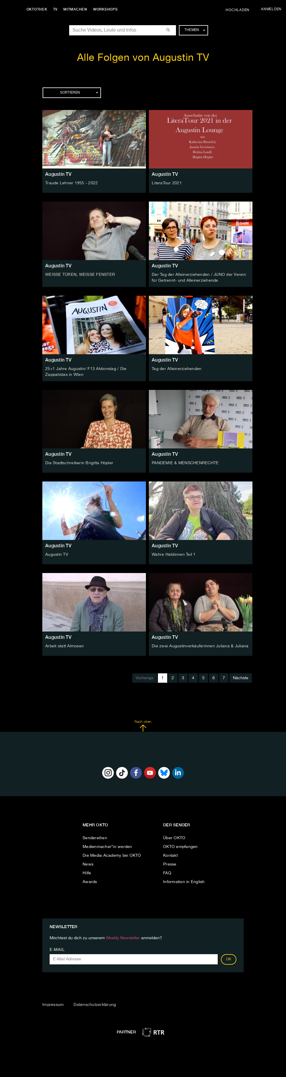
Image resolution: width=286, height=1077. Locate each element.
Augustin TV (58, 174)
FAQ (167, 872)
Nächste (240, 677)
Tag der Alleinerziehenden (176, 369)
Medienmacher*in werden (107, 846)
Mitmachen (77, 9)
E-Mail (57, 949)
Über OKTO (174, 837)
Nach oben (143, 725)
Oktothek (38, 9)
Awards (90, 881)
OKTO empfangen (180, 846)
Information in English (184, 881)
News (88, 863)
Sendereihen (95, 837)
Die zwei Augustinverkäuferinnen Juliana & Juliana (200, 646)
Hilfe (87, 872)
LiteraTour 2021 (167, 183)
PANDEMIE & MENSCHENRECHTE (185, 462)
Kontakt (170, 855)
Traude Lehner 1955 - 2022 (71, 183)
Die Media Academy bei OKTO (112, 855)
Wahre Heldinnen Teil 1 (174, 554)
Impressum (53, 1004)
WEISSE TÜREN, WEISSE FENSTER (80, 275)
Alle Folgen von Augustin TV (143, 58)
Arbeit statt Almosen (64, 646)
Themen (194, 30)
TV (56, 9)
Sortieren (79, 92)
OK (228, 959)
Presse (170, 863)
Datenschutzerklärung (95, 1004)
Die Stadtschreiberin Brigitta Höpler (79, 462)
